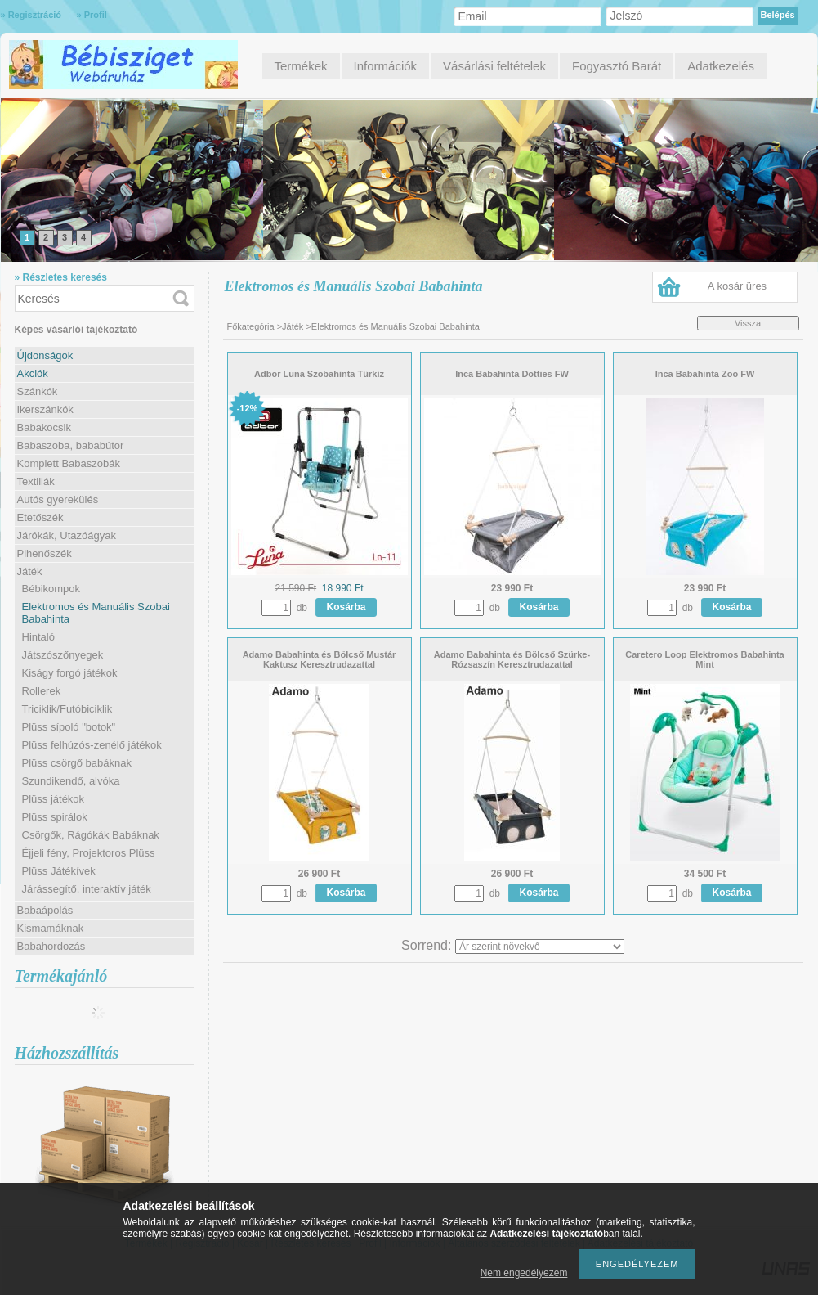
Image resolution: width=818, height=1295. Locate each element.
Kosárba (346, 607)
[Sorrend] (539, 946)
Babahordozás (51, 946)
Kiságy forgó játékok (70, 673)
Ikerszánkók (45, 409)
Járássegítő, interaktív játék (86, 889)
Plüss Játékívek (59, 871)
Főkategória (251, 326)
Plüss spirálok (54, 817)
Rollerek (41, 691)
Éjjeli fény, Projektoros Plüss (88, 853)
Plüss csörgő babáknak (77, 763)
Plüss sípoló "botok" (69, 727)
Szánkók (37, 391)
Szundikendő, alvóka (71, 781)
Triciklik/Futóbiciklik (67, 709)
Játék (292, 326)
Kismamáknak (50, 928)
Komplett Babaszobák (68, 463)
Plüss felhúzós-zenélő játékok (92, 745)
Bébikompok (51, 588)
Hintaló (38, 637)
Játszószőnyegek (63, 655)
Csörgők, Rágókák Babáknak (90, 835)
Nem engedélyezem (524, 1273)
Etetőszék (40, 517)
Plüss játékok (53, 799)
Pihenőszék (44, 553)
